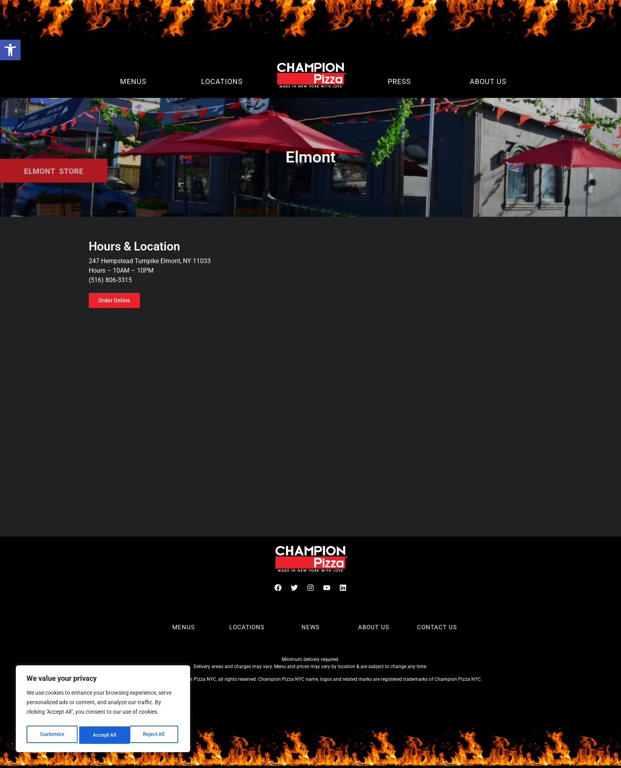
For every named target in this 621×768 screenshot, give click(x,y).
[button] (10, 50)
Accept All (155, 735)
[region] (103, 710)
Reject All (104, 735)
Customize (51, 735)
